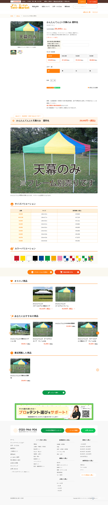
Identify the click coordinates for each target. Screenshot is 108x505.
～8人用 (59, 485)
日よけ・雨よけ (37, 451)
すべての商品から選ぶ (87, 475)
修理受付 (12, 448)
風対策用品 (59, 472)
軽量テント (59, 467)
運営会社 (67, 6)
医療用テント (37, 459)
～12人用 (59, 488)
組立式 (58, 462)
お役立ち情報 (14, 463)
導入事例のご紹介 (15, 460)
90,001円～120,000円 (85, 454)
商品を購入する (100, 498)
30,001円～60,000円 (85, 449)
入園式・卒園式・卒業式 (40, 446)
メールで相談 (73, 430)
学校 (58, 446)
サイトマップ (14, 465)
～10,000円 (83, 444)
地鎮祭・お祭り (37, 454)
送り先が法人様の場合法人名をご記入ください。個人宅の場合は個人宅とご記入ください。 (53, 44)
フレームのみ (83, 467)
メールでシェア (50, 87)
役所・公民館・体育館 (62, 449)
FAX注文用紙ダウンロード (53, 430)
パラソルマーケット (21, 471)
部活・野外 (36, 456)
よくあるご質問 (14, 457)
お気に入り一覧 (86, 12)
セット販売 (59, 474)
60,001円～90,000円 (85, 451)
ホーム (12, 439)
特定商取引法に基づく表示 (17, 498)
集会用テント (37, 449)
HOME (11, 15)
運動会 (35, 444)
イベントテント (37, 461)
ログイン (83, 1)
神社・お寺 (59, 454)
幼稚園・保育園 (61, 444)
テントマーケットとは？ (17, 442)
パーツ (81, 469)
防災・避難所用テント (39, 466)
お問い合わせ (89, 430)
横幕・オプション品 (62, 470)
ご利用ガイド (14, 451)
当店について (46, 6)
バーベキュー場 (61, 451)
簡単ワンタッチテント (62, 465)
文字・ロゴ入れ (57, 6)
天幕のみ (18, 15)
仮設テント (36, 464)
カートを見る (93, 1)
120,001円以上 (84, 456)
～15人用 (59, 490)
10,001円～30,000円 (85, 446)
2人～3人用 (60, 483)
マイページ (95, 12)
